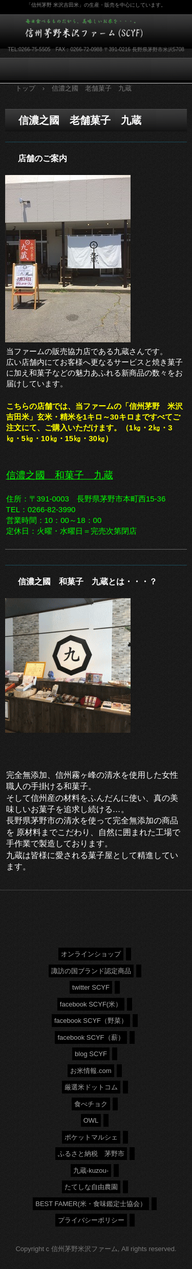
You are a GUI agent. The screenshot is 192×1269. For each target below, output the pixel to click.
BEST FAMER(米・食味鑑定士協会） (90, 1204)
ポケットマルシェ (91, 1137)
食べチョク (91, 1104)
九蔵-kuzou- (91, 1170)
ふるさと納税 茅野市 (91, 1153)
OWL (91, 1120)
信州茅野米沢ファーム (90, 30)
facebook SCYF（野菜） (90, 1020)
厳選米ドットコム (91, 1087)
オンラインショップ (91, 954)
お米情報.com (90, 1071)
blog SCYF (91, 1054)
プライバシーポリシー (91, 1220)
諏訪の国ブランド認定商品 (91, 971)
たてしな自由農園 (91, 1187)
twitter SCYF (91, 987)
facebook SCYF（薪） (90, 1037)
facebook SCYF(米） (91, 1004)
